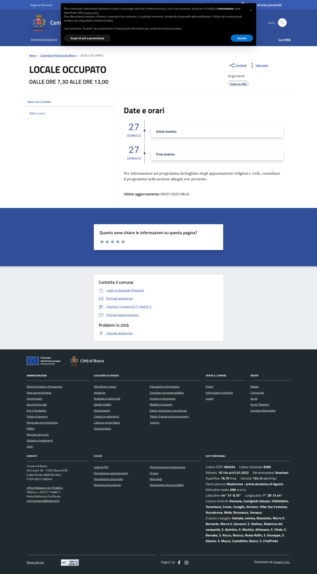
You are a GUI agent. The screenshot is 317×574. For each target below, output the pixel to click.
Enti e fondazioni (37, 410)
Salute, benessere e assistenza (168, 410)
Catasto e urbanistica (106, 416)
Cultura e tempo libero (107, 422)
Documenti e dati (37, 404)
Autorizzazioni (102, 410)
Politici (30, 428)
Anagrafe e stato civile (107, 398)
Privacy (154, 473)
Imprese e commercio (162, 398)
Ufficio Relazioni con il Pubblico (45, 488)
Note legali (156, 479)
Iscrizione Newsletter (263, 410)
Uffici (30, 446)
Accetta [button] (241, 38)
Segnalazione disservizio (108, 479)
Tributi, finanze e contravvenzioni (169, 416)
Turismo (154, 422)
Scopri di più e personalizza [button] (87, 38)
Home (32, 55)
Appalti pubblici (102, 404)
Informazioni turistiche (219, 392)
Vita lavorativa (102, 428)
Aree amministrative (39, 392)
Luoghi (210, 398)
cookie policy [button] (91, 13)
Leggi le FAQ (101, 467)
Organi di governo (37, 416)
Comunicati (257, 392)
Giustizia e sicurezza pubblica (167, 392)
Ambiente (99, 392)
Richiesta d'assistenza (107, 485)
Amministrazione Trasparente (44, 386)
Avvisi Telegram (259, 404)
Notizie (254, 386)
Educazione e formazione (164, 386)
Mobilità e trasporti (161, 404)
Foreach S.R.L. (281, 562)
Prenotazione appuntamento (111, 473)
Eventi (209, 386)
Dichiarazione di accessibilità (167, 485)
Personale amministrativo (42, 422)
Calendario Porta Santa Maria (58, 55)
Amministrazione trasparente (167, 467)
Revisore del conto (38, 434)
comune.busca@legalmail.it (43, 501)
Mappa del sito (35, 562)
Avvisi (254, 398)
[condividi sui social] (237, 65)
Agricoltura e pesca (105, 386)
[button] (251, 10)
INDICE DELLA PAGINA (68, 102)
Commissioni (34, 398)
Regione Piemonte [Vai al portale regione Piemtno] (41, 5)
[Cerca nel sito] (282, 22)
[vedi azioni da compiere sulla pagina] (258, 65)
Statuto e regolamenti (40, 440)
